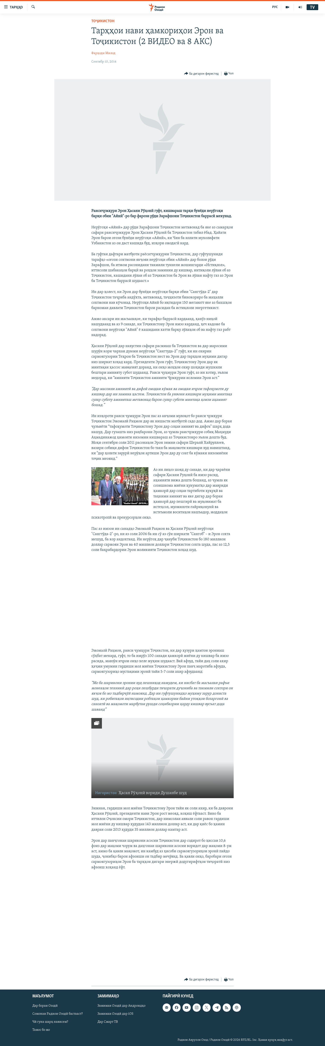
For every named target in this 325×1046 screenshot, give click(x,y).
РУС (275, 7)
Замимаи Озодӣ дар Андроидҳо (121, 1006)
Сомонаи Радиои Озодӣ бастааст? (57, 1014)
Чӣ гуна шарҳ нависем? (50, 1022)
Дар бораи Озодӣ (45, 1006)
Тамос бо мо (41, 1030)
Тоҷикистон (102, 21)
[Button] (201, 74)
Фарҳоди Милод (103, 53)
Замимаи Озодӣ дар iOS (115, 1014)
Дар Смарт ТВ (107, 1022)
